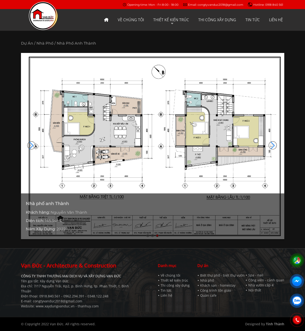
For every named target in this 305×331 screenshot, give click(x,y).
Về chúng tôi (170, 275)
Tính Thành (275, 324)
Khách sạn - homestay (217, 285)
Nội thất (254, 290)
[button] (273, 145)
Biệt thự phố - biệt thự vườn (222, 275)
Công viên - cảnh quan (266, 280)
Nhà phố (207, 280)
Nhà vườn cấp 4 (261, 285)
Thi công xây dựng (175, 285)
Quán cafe (208, 295)
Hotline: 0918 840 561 (268, 4)
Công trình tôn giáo (215, 290)
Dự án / (28, 43)
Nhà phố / (46, 43)
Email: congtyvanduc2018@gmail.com (215, 4)
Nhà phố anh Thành (76, 43)
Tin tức (166, 290)
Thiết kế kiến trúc (174, 280)
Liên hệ (166, 295)
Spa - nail (255, 275)
